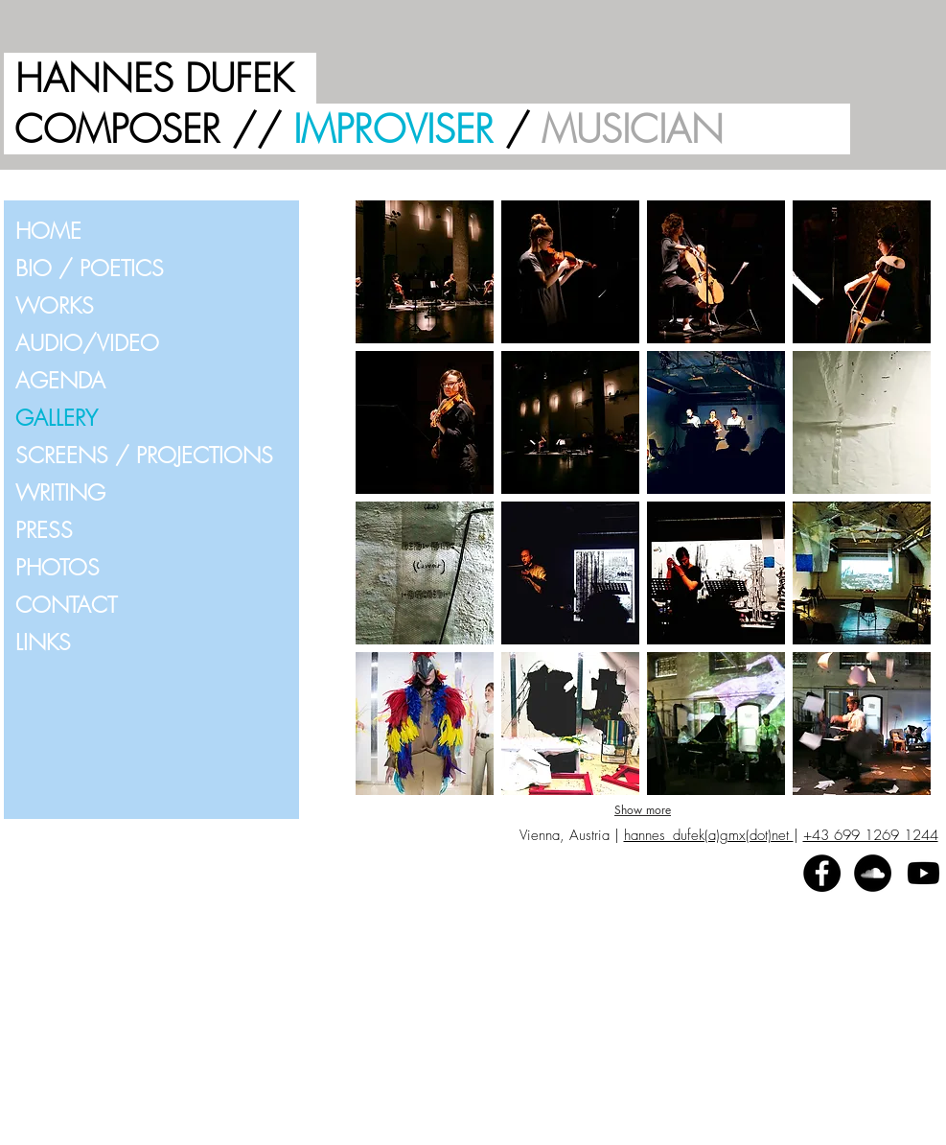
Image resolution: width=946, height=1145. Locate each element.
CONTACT (66, 604)
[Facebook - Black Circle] (822, 873)
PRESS (44, 530)
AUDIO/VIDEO (87, 343)
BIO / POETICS (89, 268)
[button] (425, 271)
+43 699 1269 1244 (870, 835)
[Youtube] (923, 873)
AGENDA (60, 380)
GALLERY (56, 417)
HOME (48, 230)
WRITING (60, 492)
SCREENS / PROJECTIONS (144, 455)
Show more (642, 810)
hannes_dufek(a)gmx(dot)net (709, 835)
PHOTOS (57, 567)
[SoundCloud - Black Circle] (872, 873)
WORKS (54, 305)
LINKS (43, 642)
